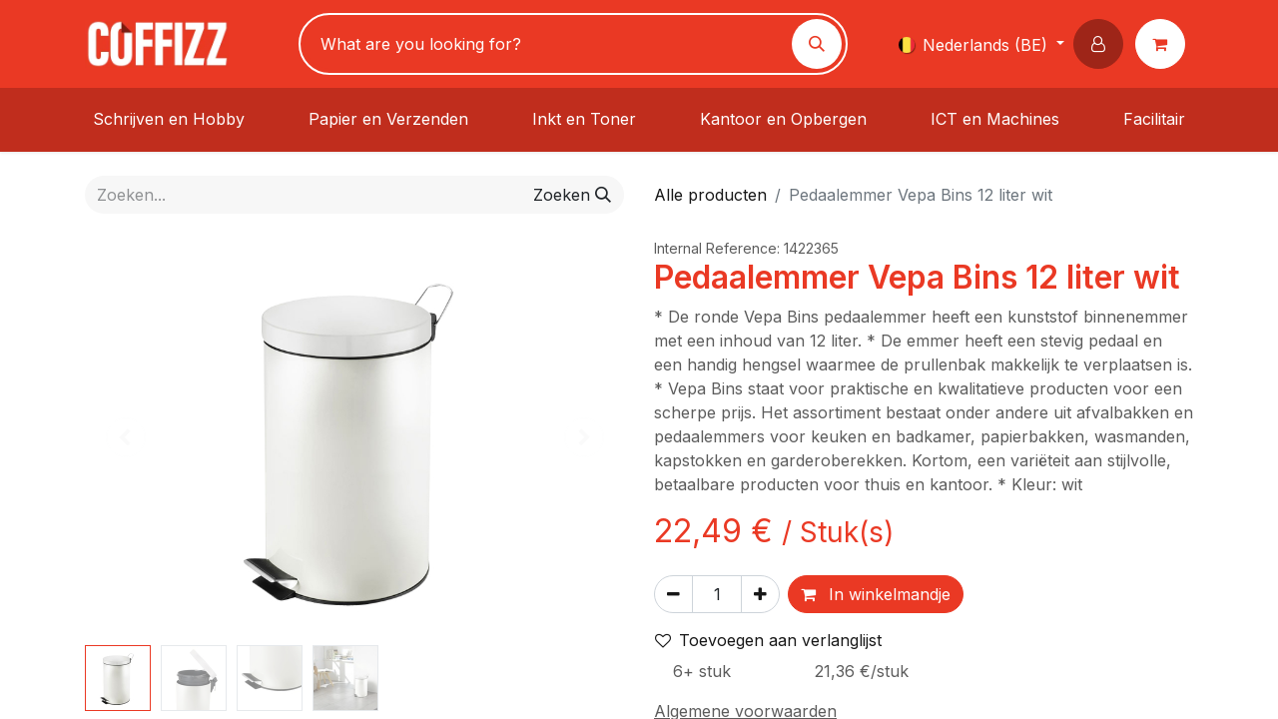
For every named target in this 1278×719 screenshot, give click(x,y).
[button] (1102, 44)
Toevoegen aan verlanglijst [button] (768, 640)
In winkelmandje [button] (876, 594)
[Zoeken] (817, 44)
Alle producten (710, 195)
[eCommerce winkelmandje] (1164, 44)
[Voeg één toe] (760, 594)
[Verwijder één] (673, 594)
